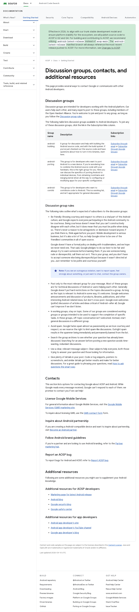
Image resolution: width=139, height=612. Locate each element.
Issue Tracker (111, 606)
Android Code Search (49, 3)
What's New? (9, 17)
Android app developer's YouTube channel (71, 528)
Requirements (46, 584)
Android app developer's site (65, 523)
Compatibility (87, 17)
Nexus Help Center (114, 589)
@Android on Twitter (82, 580)
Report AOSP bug (99, 460)
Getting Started (67, 60)
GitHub (43, 606)
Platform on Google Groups (84, 597)
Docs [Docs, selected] (25, 3)
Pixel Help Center (113, 584)
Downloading (45, 589)
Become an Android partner (63, 430)
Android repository (48, 580)
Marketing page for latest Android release (71, 494)
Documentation (13, 11)
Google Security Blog (82, 593)
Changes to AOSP (111, 48)
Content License (115, 545)
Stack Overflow (112, 602)
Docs (55, 60)
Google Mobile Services (116, 597)
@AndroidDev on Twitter (83, 584)
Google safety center (61, 509)
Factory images (46, 597)
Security (50, 17)
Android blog (57, 499)
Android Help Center (115, 580)
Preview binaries (46, 593)
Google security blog (61, 504)
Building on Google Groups (84, 602)
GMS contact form (93, 413)
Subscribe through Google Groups (119, 149)
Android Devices (109, 17)
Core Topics (67, 17)
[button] (16, 22)
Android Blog (78, 589)
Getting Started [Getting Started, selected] (30, 17)
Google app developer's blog (65, 532)
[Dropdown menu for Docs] (32, 3)
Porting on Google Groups (84, 606)
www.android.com (114, 593)
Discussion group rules (71, 116)
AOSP (47, 60)
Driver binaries (46, 602)
